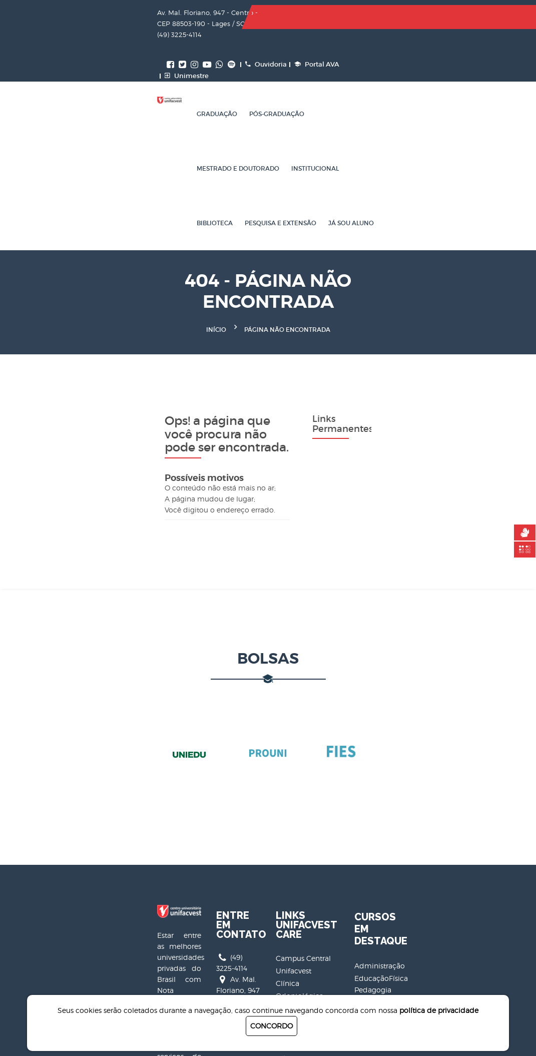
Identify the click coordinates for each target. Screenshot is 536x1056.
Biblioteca (405, 68)
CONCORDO (271, 1025)
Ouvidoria (384, 17)
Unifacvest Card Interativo (320, 902)
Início (216, 207)
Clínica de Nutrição (309, 864)
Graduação (134, 68)
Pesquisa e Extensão (149, 123)
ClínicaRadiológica (308, 827)
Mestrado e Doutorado (274, 68)
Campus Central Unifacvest (322, 802)
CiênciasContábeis (468, 852)
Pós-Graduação (193, 68)
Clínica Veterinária (306, 852)
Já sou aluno (220, 123)
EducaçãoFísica (464, 829)
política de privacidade (438, 1010)
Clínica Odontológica (312, 814)
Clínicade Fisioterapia (312, 839)
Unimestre (305, 29)
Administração (462, 816)
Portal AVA (435, 17)
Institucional (351, 68)
